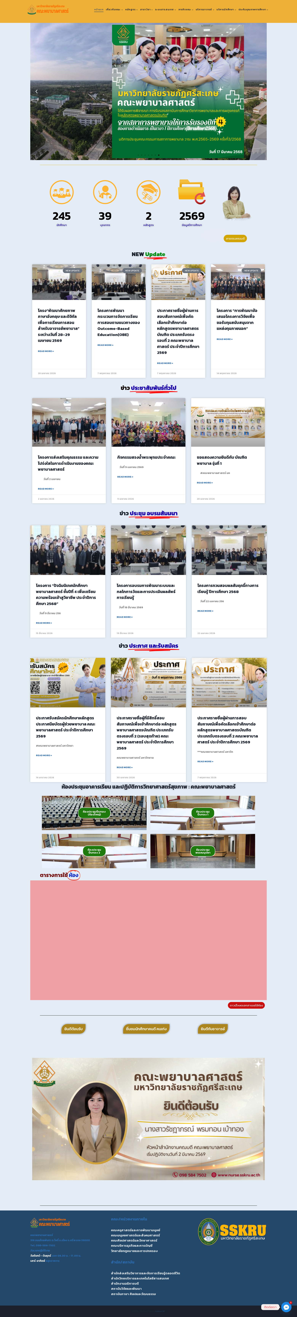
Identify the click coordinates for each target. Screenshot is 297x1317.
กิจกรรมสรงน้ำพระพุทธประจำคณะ (146, 457)
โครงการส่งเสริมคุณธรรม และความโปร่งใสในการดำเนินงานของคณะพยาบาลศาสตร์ (68, 463)
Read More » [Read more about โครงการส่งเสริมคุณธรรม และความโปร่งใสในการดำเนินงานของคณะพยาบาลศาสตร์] (46, 489)
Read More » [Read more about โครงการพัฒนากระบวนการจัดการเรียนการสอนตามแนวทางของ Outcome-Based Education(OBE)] (105, 345)
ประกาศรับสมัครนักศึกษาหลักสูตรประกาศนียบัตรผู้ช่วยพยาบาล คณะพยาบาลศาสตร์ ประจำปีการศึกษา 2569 (65, 727)
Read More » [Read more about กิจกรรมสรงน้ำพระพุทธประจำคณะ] (125, 477)
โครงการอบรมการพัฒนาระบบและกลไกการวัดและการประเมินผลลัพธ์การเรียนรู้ (146, 591)
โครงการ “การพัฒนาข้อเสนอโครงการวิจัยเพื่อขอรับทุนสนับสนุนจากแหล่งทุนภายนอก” (237, 320)
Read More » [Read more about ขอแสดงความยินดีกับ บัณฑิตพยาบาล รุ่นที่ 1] (205, 482)
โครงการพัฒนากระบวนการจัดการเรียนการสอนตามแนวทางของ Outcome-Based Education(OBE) (118, 322)
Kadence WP (160, 1311)
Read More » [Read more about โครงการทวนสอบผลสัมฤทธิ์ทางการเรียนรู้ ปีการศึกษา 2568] (205, 611)
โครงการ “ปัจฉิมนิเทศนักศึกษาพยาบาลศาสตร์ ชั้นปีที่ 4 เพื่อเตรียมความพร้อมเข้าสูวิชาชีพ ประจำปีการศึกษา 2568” (66, 595)
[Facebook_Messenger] (286, 1307)
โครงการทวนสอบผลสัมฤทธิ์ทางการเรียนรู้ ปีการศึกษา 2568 (228, 589)
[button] (36, 91)
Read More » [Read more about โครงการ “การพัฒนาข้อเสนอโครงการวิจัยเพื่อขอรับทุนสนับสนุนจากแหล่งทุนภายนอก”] (225, 339)
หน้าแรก (99, 9)
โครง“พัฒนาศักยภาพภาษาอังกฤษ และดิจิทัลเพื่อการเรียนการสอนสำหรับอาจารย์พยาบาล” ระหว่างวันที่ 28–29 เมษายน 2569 (58, 326)
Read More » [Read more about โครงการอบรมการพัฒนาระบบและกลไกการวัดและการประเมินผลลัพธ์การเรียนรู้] (125, 617)
